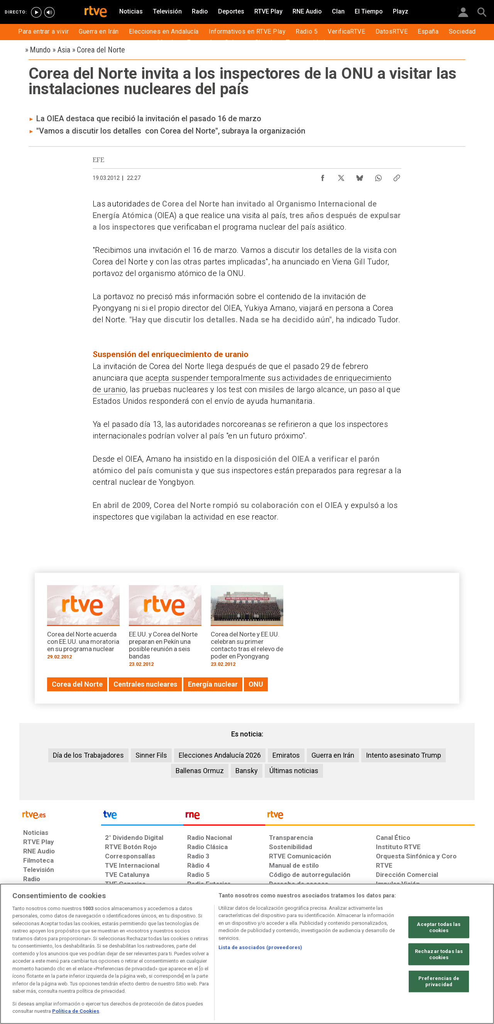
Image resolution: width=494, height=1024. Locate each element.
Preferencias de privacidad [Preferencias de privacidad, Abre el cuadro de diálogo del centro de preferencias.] (438, 981)
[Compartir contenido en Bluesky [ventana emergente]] (359, 176)
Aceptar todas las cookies (438, 927)
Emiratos (286, 755)
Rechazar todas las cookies (439, 954)
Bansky (246, 771)
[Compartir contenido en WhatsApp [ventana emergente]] (378, 176)
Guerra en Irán (332, 755)
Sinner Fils (151, 755)
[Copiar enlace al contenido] (396, 176)
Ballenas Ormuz (200, 771)
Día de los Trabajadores (88, 755)
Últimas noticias (293, 771)
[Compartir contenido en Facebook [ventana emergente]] (322, 176)
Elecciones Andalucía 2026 (220, 755)
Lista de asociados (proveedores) (260, 947)
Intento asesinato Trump (403, 755)
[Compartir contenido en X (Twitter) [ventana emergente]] (341, 176)
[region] (247, 954)
